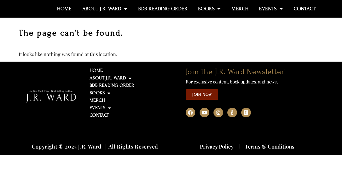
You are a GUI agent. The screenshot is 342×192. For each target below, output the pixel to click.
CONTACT (99, 115)
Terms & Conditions (269, 146)
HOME (96, 70)
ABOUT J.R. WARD (110, 78)
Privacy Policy (217, 146)
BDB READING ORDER (112, 85)
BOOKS (100, 93)
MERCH (97, 100)
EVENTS (100, 108)
